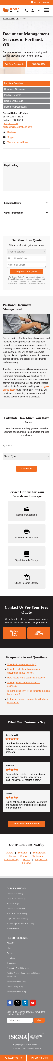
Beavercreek (39, 852)
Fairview (26, 863)
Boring (12, 856)
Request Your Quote (26, 271)
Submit (39, 1020)
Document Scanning (14, 89)
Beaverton (23, 852)
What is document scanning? (21, 664)
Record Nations (9, 19)
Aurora (9, 852)
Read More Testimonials (26, 823)
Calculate (26, 468)
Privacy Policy (35, 1049)
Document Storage (13, 101)
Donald (26, 859)
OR (17, 19)
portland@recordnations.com (17, 127)
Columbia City (11, 859)
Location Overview (13, 83)
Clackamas (37, 856)
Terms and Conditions (20, 1049)
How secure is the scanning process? (26, 677)
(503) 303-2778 (10, 123)
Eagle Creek (41, 859)
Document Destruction (15, 107)
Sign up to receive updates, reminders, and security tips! (26, 1013)
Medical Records (12, 95)
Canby (23, 856)
